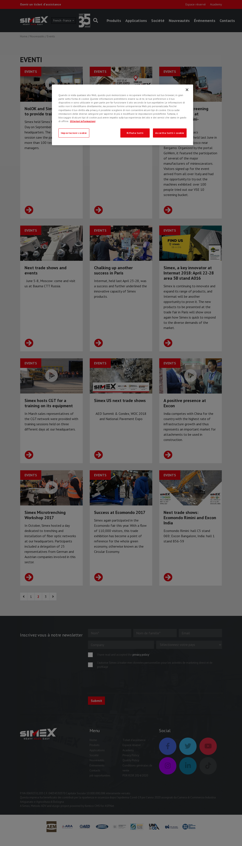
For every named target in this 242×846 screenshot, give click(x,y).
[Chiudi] (187, 90)
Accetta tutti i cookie (169, 133)
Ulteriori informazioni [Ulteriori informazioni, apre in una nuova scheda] (82, 121)
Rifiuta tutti (135, 133)
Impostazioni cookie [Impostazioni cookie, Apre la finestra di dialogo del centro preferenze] (74, 133)
